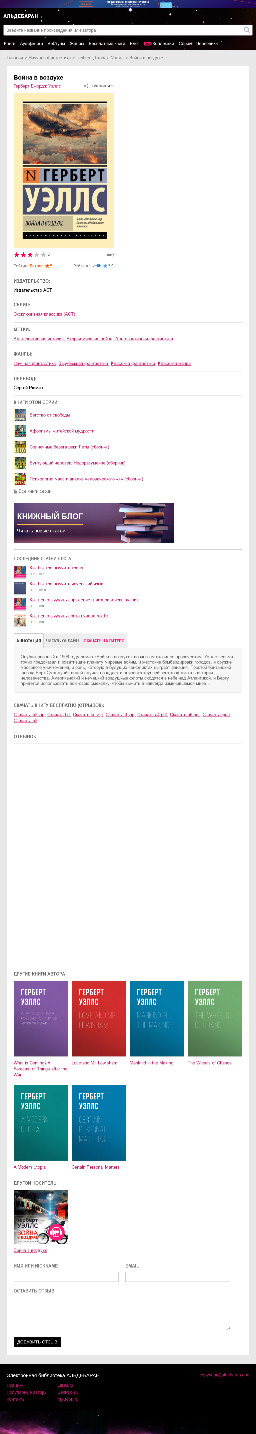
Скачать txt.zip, (88, 714)
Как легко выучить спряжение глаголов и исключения (84, 599)
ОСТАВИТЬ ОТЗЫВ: (35, 1291)
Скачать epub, (217, 714)
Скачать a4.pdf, (152, 714)
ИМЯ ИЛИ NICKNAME (36, 1266)
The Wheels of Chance (210, 1062)
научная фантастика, (35, 363)
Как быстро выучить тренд (56, 567)
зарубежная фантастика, (84, 363)
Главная (15, 57)
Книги (9, 43)
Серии (185, 43)
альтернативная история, (39, 338)
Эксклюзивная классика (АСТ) (44, 314)
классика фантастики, (133, 363)
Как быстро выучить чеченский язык (66, 583)
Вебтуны (56, 43)
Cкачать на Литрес (104, 641)
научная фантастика (50, 57)
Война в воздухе (30, 1250)
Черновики (207, 43)
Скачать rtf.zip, (121, 714)
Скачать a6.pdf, (185, 714)
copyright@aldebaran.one (224, 1374)
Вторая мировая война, (90, 338)
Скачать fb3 (25, 720)
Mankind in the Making (151, 1062)
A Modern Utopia (30, 1167)
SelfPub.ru (68, 1392)
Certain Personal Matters (96, 1167)
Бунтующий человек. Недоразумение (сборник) (77, 462)
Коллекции (163, 43)
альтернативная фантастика (144, 338)
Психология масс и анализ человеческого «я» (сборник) (86, 478)
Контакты (16, 1399)
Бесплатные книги (107, 43)
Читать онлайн (62, 641)
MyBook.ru (68, 1399)
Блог (134, 43)
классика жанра (174, 363)
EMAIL (132, 1266)
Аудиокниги (31, 43)
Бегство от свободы (50, 415)
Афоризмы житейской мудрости (62, 431)
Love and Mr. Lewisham (94, 1062)
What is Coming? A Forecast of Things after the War (40, 1068)
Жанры (77, 43)
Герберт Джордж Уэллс (100, 57)
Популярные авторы (27, 1392)
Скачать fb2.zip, (30, 714)
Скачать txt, (59, 714)
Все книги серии (35, 491)
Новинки (15, 1385)
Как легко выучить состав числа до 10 (69, 615)
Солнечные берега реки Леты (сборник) (69, 446)
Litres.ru (65, 1385)
